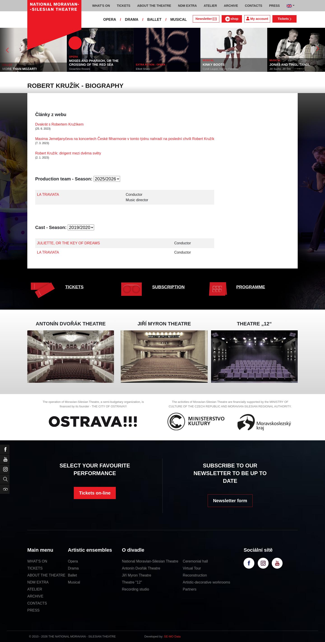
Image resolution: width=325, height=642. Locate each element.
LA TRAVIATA (48, 194)
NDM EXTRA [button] (187, 5)
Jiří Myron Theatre (136, 575)
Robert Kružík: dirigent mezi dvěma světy (68, 153)
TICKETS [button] (123, 5)
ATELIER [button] (210, 5)
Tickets (284, 19)
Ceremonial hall (195, 561)
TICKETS (74, 287)
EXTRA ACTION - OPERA (150, 64)
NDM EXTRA (38, 582)
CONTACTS (37, 603)
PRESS (33, 610)
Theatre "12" (132, 582)
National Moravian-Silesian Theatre (150, 561)
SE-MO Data (172, 636)
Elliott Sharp (143, 69)
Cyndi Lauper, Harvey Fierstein (220, 69)
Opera (73, 561)
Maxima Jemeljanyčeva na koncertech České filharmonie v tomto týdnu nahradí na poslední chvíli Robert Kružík (124, 139)
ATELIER (34, 589)
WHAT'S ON (37, 561)
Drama (73, 568)
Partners (189, 589)
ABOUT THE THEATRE (46, 575)
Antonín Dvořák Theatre (141, 568)
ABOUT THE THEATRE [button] (154, 5)
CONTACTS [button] (253, 5)
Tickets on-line (95, 492)
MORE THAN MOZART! (19, 69)
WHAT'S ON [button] (101, 5)
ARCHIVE (231, 5)
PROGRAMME (250, 287)
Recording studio (135, 589)
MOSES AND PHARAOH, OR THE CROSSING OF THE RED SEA (94, 62)
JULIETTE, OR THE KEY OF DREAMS (68, 243)
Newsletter (205, 19)
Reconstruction (195, 575)
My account (257, 19)
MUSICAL (178, 19)
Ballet (72, 575)
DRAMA (132, 19)
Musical (74, 582)
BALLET (154, 19)
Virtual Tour (192, 568)
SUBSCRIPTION (168, 287)
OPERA (109, 19)
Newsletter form (230, 500)
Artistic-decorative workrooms (206, 582)
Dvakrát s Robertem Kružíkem (59, 124)
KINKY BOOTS (214, 64)
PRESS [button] (274, 5)
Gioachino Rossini (79, 69)
